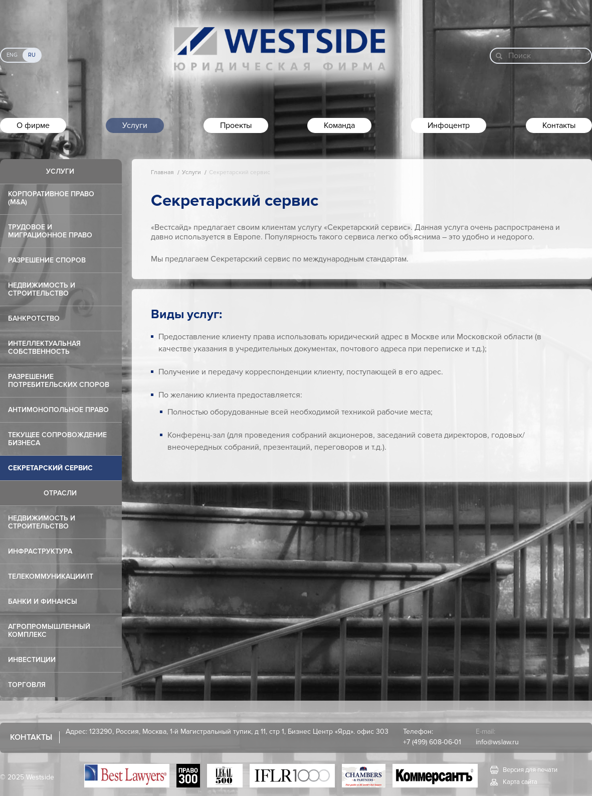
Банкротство (34, 318)
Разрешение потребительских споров (58, 380)
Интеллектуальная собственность (44, 347)
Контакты (558, 125)
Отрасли (60, 493)
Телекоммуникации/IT (50, 576)
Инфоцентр (449, 125)
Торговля (27, 685)
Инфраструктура (40, 551)
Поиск (519, 56)
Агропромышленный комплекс (49, 630)
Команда (339, 125)
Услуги (134, 125)
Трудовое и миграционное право (50, 231)
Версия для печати (530, 770)
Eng (12, 55)
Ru (32, 55)
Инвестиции (32, 659)
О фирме (33, 125)
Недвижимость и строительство (41, 289)
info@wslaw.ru (497, 742)
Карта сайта (520, 782)
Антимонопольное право (58, 410)
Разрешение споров (47, 260)
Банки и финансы (42, 601)
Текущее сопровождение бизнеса (57, 439)
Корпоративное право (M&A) (51, 198)
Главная (162, 172)
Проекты (236, 125)
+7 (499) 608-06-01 (432, 742)
